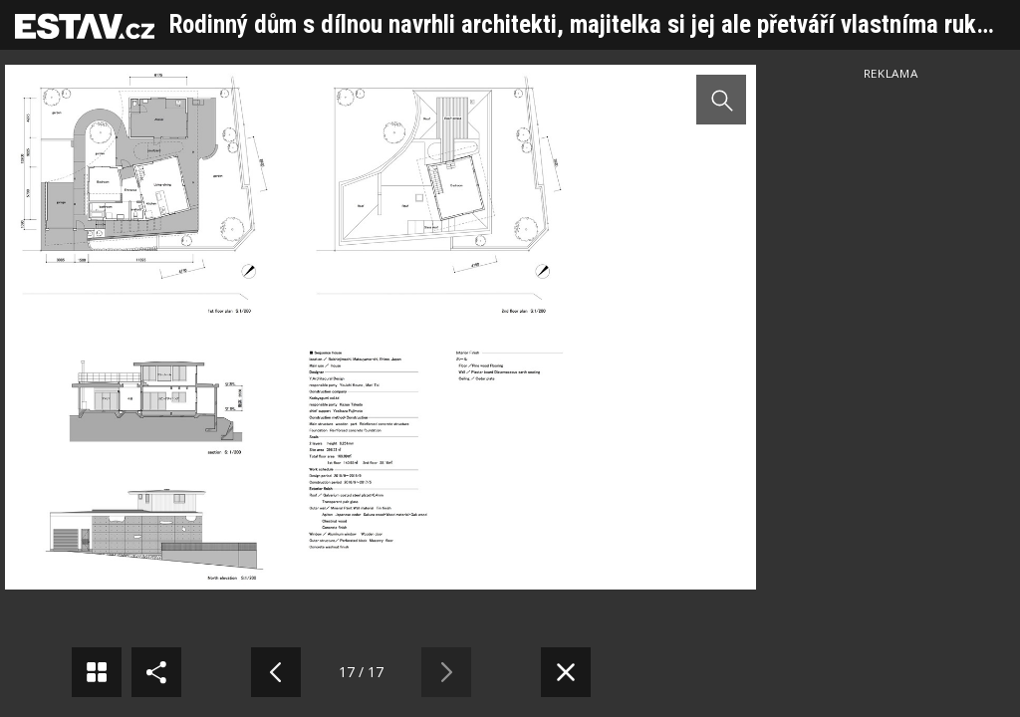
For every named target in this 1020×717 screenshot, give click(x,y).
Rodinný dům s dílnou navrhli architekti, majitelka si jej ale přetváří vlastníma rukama (593, 24)
